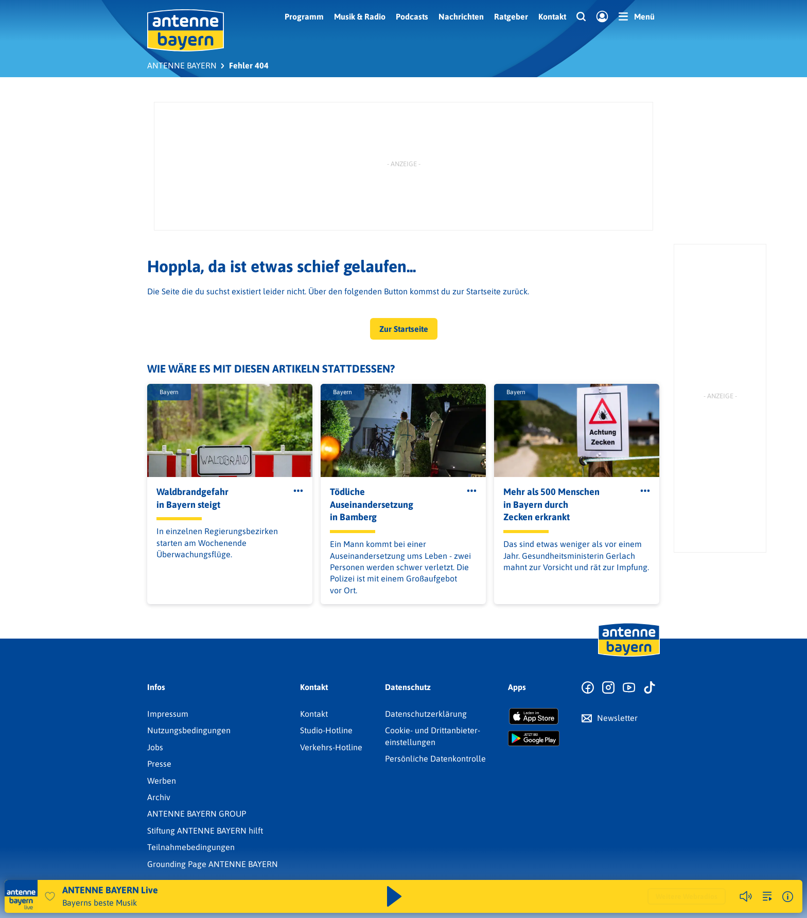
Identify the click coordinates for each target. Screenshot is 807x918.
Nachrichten (461, 16)
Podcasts (412, 16)
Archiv (158, 797)
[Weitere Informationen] (787, 896)
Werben (161, 780)
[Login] (602, 17)
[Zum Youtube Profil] (629, 688)
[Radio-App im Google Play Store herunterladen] (533, 738)
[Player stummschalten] (745, 896)
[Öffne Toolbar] (298, 491)
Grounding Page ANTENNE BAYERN (212, 864)
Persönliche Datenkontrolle (435, 758)
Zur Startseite (403, 328)
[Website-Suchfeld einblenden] (581, 17)
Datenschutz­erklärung (426, 713)
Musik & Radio (359, 16)
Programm (304, 16)
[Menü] (636, 16)
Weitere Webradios (686, 896)
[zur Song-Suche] (767, 896)
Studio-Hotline (326, 730)
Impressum (167, 713)
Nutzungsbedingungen (189, 730)
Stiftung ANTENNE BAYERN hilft (205, 830)
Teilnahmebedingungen (191, 847)
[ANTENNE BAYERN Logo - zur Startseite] (185, 30)
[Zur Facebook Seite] (587, 688)
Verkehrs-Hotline (331, 747)
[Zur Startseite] (629, 656)
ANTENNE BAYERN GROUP (196, 813)
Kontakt (552, 16)
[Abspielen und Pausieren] (394, 896)
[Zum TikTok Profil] (649, 688)
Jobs (155, 747)
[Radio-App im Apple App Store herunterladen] (533, 716)
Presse (159, 763)
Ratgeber (511, 16)
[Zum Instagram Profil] (608, 688)
